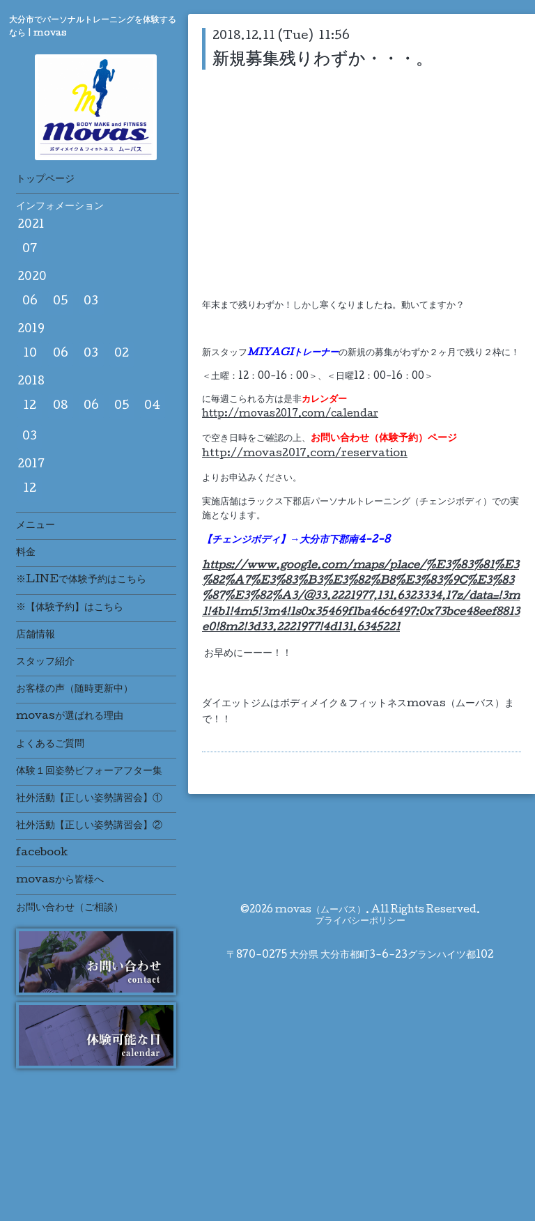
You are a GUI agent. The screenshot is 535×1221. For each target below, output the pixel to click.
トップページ (45, 179)
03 (91, 302)
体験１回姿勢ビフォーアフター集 (89, 771)
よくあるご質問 (50, 744)
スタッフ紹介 (45, 662)
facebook (42, 853)
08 (60, 406)
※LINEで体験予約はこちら (81, 580)
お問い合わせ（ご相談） (69, 908)
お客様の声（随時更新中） (74, 689)
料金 (26, 553)
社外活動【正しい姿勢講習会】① (89, 798)
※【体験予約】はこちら (69, 608)
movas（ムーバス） (320, 910)
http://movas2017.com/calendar (290, 414)
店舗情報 (35, 635)
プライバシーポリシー (360, 921)
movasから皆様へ (60, 880)
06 (30, 302)
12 (29, 406)
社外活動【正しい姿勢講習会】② (89, 826)
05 (60, 302)
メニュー (35, 525)
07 (30, 250)
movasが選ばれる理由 (69, 716)
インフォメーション (60, 206)
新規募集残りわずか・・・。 (322, 58)
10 (30, 354)
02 (121, 354)
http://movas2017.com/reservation (305, 454)
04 (152, 406)
